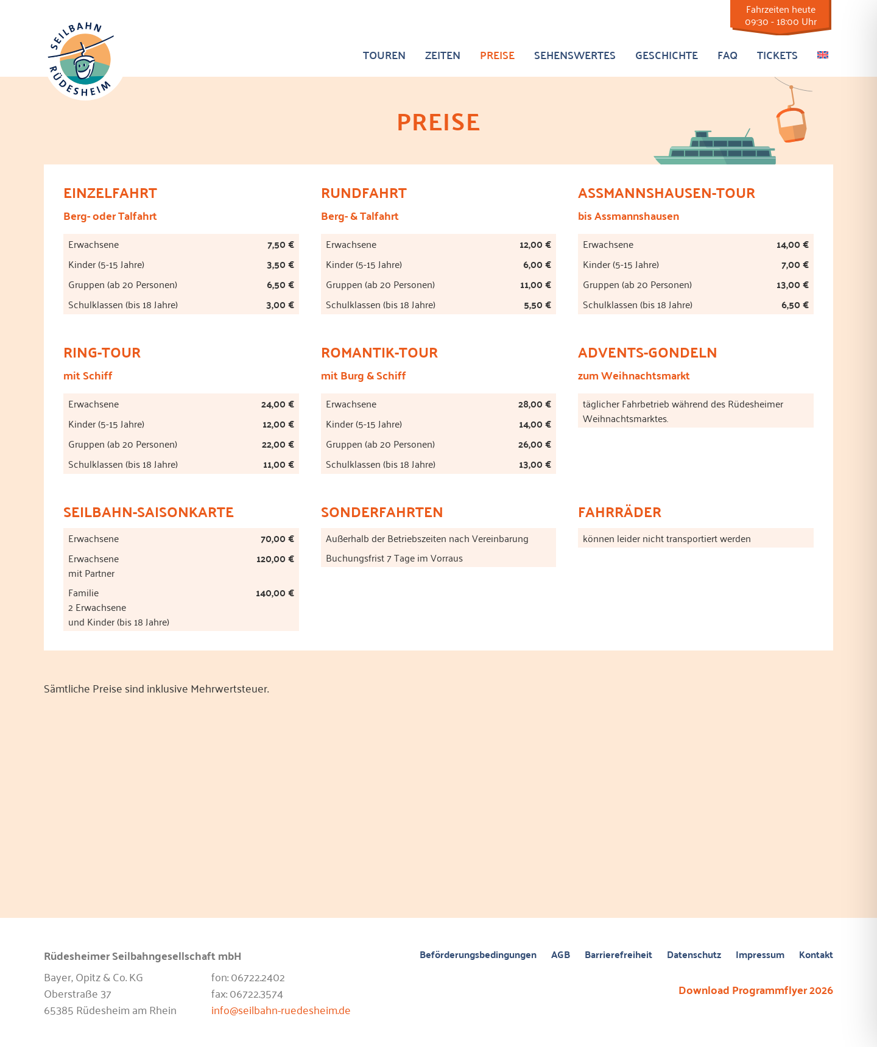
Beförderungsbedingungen (478, 955)
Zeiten (442, 54)
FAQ (727, 54)
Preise (497, 54)
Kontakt (816, 955)
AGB (560, 955)
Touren (384, 54)
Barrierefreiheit (618, 955)
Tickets (777, 54)
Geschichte (666, 54)
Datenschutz (694, 955)
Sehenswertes (575, 54)
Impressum (760, 955)
